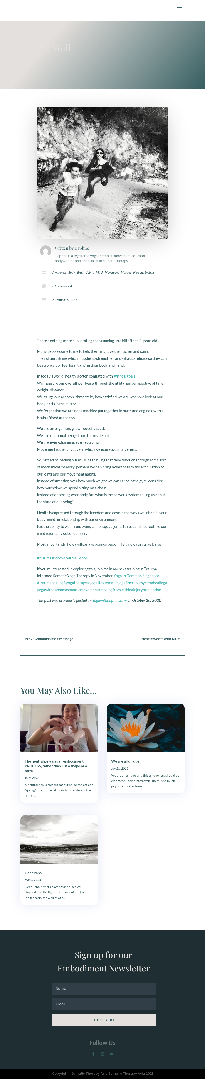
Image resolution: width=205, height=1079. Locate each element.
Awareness (59, 272)
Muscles (126, 272)
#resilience (78, 558)
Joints (90, 272)
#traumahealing (50, 582)
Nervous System (143, 272)
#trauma (44, 558)
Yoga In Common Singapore (136, 575)
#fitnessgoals (124, 376)
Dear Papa (33, 873)
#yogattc (94, 582)
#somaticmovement (81, 589)
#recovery (60, 558)
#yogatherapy (75, 582)
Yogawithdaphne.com (109, 600)
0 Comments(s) (62, 286)
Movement (112, 272)
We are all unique (125, 761)
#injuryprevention (146, 589)
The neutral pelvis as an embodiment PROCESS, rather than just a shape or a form (56, 766)
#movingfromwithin (114, 589)
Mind (99, 272)
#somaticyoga (114, 582)
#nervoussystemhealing (145, 582)
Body (71, 272)
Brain (80, 272)
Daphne (81, 248)
